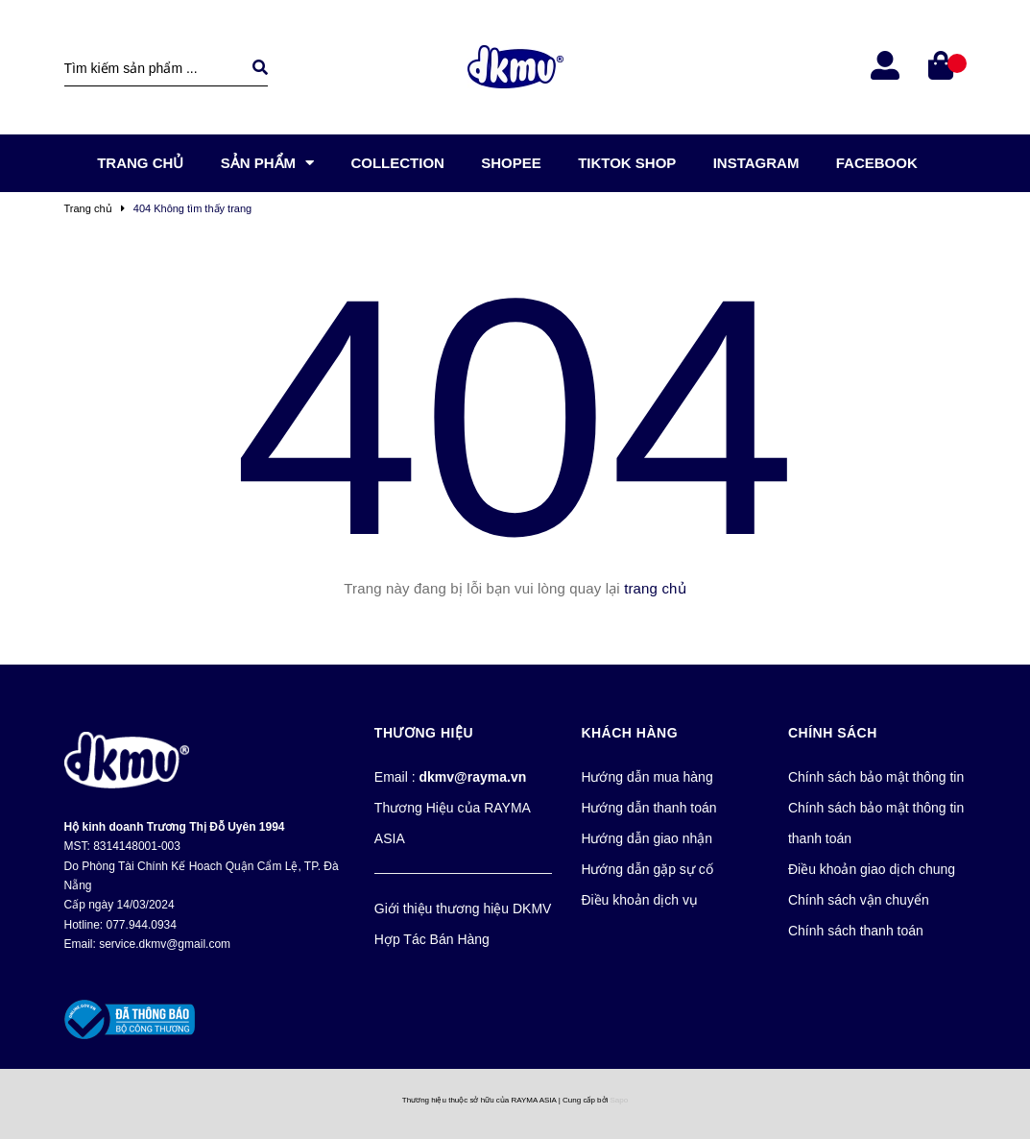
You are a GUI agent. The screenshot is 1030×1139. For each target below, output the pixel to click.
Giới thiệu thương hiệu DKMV (463, 908)
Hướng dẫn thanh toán (648, 807)
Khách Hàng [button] (629, 732)
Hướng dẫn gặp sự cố (646, 869)
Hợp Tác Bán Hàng (432, 939)
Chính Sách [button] (832, 732)
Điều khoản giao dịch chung (871, 869)
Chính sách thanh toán (855, 930)
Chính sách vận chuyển (858, 900)
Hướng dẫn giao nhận (646, 838)
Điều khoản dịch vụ (639, 900)
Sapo (620, 1100)
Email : (450, 777)
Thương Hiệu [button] (423, 732)
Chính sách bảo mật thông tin (876, 777)
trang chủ (655, 588)
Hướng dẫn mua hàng (646, 777)
